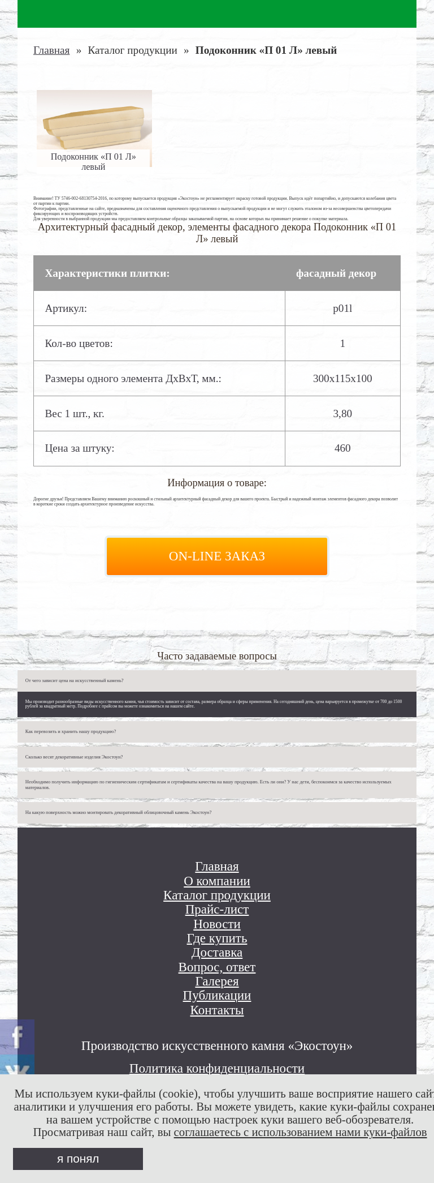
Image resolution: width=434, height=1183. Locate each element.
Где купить (217, 938)
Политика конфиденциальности (217, 1068)
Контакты (217, 1010)
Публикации (217, 995)
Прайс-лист (217, 909)
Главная (51, 50)
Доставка (217, 952)
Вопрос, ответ (217, 967)
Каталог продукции (217, 895)
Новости (217, 924)
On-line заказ (217, 555)
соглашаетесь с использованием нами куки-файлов (300, 1132)
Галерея (216, 981)
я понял (78, 1158)
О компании (217, 881)
